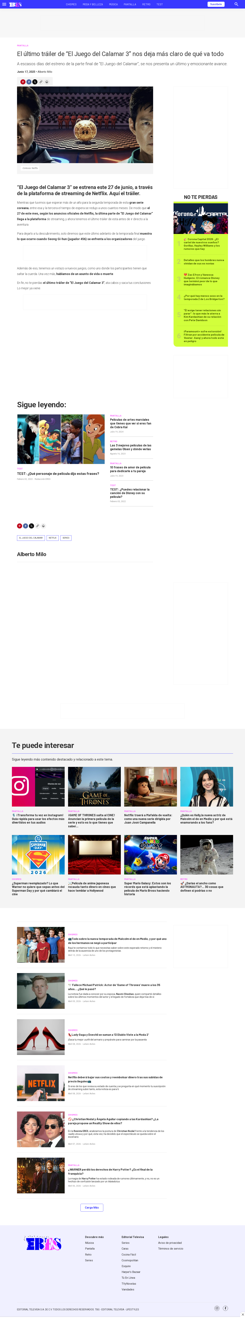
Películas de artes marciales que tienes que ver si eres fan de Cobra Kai (130, 423)
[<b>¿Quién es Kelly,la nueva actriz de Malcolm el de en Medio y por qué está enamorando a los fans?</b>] (206, 787)
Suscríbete (216, 4)
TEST (20, 468)
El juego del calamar (31, 538)
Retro (146, 4)
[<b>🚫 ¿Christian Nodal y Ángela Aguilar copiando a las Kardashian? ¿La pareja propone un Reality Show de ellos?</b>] (41, 1129)
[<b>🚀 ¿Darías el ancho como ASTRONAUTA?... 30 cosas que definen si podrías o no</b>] (206, 855)
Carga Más (92, 1207)
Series (66, 538)
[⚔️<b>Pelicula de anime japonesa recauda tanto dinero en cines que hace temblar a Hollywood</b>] (94, 855)
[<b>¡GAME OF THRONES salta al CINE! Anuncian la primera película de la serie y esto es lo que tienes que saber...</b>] (94, 787)
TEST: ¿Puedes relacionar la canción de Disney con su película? (130, 493)
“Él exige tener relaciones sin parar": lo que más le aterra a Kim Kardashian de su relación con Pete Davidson (202, 315)
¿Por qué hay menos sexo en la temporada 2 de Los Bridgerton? (204, 297)
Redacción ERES (42, 484)
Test (160, 4)
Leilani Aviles (89, 955)
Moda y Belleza (93, 4)
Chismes (71, 4)
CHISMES (16, 879)
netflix (52, 538)
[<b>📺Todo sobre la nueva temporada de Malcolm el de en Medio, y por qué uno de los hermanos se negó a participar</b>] (41, 945)
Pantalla (130, 4)
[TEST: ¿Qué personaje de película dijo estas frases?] (61, 439)
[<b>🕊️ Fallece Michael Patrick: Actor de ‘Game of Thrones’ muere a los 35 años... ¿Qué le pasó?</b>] (41, 991)
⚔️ (92, 886)
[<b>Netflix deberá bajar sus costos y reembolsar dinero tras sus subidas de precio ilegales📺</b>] (41, 1083)
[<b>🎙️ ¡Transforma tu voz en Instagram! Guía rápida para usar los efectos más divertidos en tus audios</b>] (38, 787)
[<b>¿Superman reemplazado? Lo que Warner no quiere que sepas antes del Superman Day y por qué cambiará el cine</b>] (38, 855)
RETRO (113, 441)
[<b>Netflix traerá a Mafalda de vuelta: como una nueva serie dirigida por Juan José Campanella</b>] (150, 787)
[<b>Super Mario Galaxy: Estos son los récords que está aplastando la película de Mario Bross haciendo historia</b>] (150, 855)
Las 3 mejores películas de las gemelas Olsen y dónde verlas (130, 447)
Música (113, 4)
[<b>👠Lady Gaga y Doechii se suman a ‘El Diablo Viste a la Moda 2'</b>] (41, 1037)
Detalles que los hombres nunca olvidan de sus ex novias (204, 261)
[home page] (15, 4)
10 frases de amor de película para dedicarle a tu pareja (130, 469)
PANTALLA (22, 45)
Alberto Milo (45, 71)
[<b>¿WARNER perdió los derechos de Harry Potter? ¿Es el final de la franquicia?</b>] (41, 1175)
